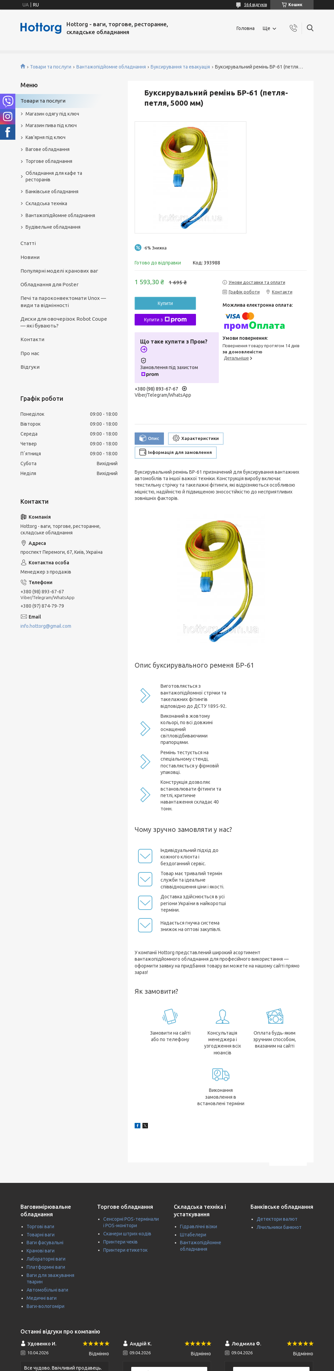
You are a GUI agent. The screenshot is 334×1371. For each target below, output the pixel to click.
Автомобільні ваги (47, 1290)
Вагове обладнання (48, 149)
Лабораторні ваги (46, 1259)
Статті (28, 243)
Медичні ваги (42, 1298)
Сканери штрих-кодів (127, 1233)
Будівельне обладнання (53, 227)
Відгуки (30, 367)
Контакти (32, 339)
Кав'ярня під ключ (45, 137)
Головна (246, 28)
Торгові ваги (40, 1226)
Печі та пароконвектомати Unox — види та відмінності (63, 301)
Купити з (165, 320)
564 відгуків (255, 4)
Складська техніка (46, 203)
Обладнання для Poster (49, 284)
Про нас (29, 353)
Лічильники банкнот (279, 1227)
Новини (30, 257)
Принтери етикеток (125, 1250)
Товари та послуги (50, 67)
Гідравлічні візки (198, 1226)
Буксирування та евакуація (180, 67)
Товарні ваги (41, 1234)
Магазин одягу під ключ (52, 114)
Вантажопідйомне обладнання (111, 67)
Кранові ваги (41, 1250)
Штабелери (193, 1234)
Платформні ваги (46, 1267)
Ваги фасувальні (45, 1242)
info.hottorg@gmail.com (45, 626)
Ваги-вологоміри (45, 1306)
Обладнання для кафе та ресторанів (54, 176)
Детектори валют (277, 1219)
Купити (165, 303)
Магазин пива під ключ (51, 125)
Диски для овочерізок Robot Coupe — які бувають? (63, 322)
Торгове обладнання (49, 161)
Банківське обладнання (52, 191)
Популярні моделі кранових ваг (59, 271)
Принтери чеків (120, 1242)
